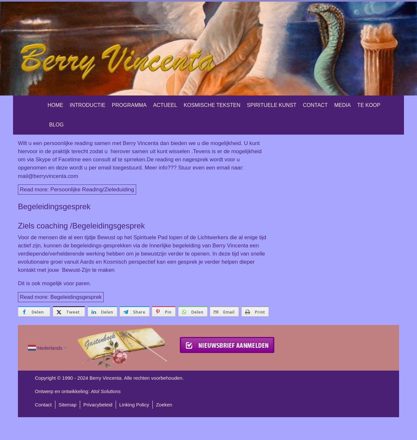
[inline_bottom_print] (255, 311)
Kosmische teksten (212, 105)
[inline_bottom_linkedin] (102, 311)
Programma (129, 105)
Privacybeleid (97, 404)
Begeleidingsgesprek (54, 206)
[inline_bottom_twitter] (69, 311)
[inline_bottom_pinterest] (164, 311)
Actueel (165, 105)
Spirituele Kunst (271, 105)
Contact (315, 105)
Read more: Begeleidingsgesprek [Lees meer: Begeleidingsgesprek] (61, 297)
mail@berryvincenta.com (48, 176)
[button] (208, 48)
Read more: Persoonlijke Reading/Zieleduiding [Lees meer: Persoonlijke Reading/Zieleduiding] (77, 189)
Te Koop (369, 105)
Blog (56, 124)
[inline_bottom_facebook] (34, 311)
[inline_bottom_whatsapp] (193, 311)
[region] (208, 48)
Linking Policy (134, 404)
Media (342, 105)
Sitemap (68, 404)
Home (55, 105)
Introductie (87, 105)
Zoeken (164, 404)
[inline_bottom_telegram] (134, 311)
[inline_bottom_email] (224, 311)
